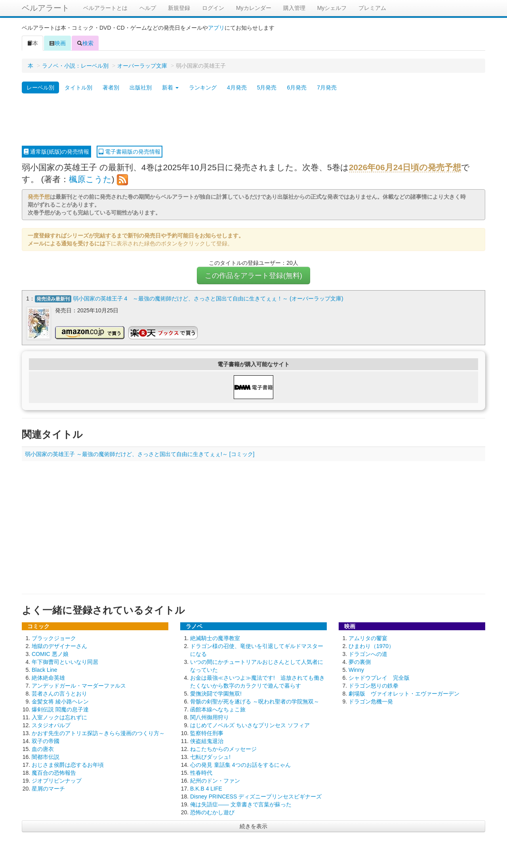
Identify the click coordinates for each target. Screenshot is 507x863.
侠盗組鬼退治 (206, 740)
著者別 (111, 87)
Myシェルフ (332, 8)
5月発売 (267, 87)
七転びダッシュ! (210, 756)
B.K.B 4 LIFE (206, 788)
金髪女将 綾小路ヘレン (60, 701)
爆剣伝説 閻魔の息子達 (60, 708)
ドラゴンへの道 (368, 653)
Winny (356, 669)
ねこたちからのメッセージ (223, 748)
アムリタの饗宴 (368, 637)
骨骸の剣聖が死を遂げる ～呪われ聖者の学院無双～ (254, 701)
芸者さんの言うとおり (59, 693)
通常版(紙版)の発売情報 (56, 151)
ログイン (213, 8)
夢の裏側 (360, 661)
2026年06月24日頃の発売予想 (405, 167)
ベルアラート (45, 8)
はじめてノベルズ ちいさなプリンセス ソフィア (250, 724)
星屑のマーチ (48, 788)
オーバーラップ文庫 (142, 66)
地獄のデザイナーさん (59, 645)
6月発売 (297, 87)
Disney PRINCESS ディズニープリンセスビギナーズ (256, 796)
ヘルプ (147, 8)
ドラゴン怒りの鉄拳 (373, 685)
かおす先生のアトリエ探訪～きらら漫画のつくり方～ (98, 732)
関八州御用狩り (209, 716)
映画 (57, 43)
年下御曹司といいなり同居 (65, 661)
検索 (85, 43)
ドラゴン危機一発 (371, 701)
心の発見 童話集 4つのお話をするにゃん (240, 764)
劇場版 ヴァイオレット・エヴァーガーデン (404, 693)
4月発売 (237, 87)
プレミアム (372, 8)
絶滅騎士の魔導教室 (215, 637)
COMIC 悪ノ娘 (50, 653)
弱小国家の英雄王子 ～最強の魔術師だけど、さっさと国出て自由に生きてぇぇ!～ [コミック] (139, 453)
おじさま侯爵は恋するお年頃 (68, 764)
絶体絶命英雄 (48, 677)
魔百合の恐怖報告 (54, 772)
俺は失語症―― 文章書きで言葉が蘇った (241, 803)
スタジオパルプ (51, 724)
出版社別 (141, 87)
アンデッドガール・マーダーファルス (79, 685)
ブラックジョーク (54, 637)
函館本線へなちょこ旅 (218, 708)
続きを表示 (253, 825)
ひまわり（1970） (371, 645)
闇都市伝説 (45, 756)
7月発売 (327, 87)
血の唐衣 (43, 748)
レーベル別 (40, 87)
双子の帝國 (45, 740)
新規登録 (179, 8)
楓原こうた (90, 179)
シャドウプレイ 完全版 (379, 677)
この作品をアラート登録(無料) (253, 275)
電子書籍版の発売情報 (129, 151)
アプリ (216, 28)
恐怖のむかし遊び (212, 811)
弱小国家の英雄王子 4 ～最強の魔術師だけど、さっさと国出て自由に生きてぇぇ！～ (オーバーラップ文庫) (208, 298)
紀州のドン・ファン (215, 780)
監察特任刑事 (206, 732)
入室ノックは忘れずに (59, 716)
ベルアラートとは (105, 8)
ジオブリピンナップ (57, 780)
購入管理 (294, 8)
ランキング (203, 87)
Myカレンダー (253, 8)
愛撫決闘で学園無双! (216, 693)
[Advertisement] (253, 120)
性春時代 (201, 772)
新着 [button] (170, 87)
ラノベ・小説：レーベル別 (75, 66)
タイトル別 (78, 87)
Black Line (44, 669)
